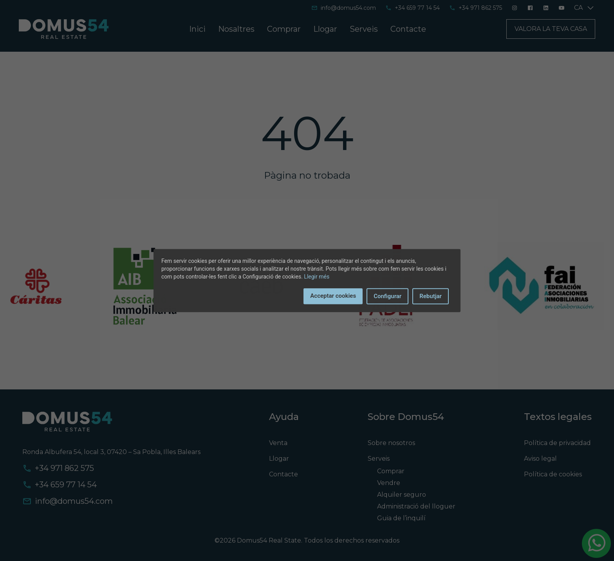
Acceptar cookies (333, 295)
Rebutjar (430, 296)
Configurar (387, 296)
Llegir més (316, 276)
